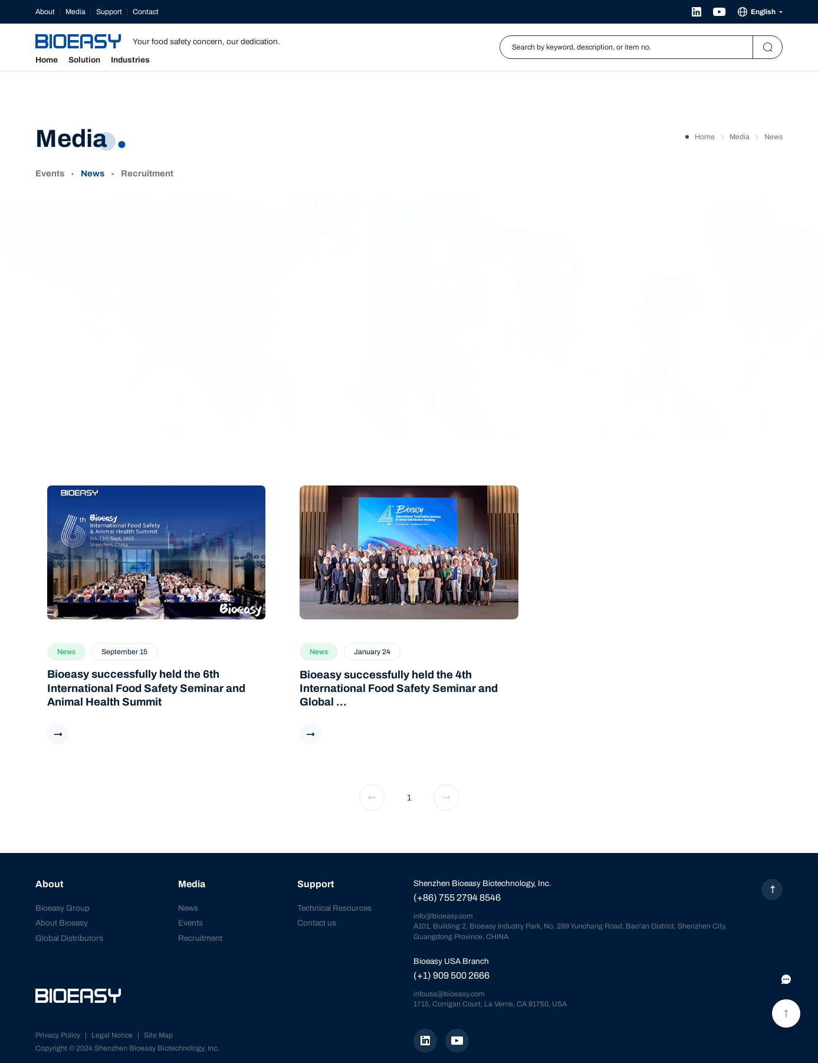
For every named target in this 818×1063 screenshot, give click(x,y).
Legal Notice (112, 1035)
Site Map (158, 1035)
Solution (84, 60)
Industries (130, 60)
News (92, 173)
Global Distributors (69, 938)
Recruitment (147, 173)
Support (109, 12)
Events (49, 173)
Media (75, 12)
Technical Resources (334, 908)
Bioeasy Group (62, 908)
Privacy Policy (57, 1035)
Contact (146, 12)
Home (46, 60)
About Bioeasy (61, 922)
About (45, 12)
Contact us (316, 922)
